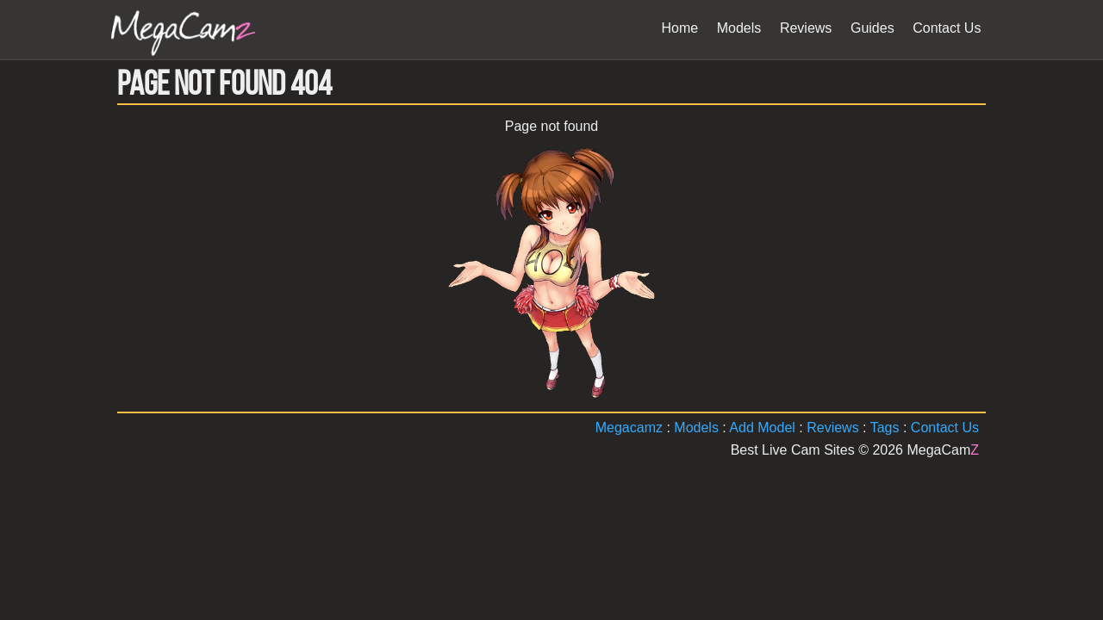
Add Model (762, 427)
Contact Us (945, 427)
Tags (885, 427)
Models (696, 427)
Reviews (832, 427)
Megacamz (629, 427)
